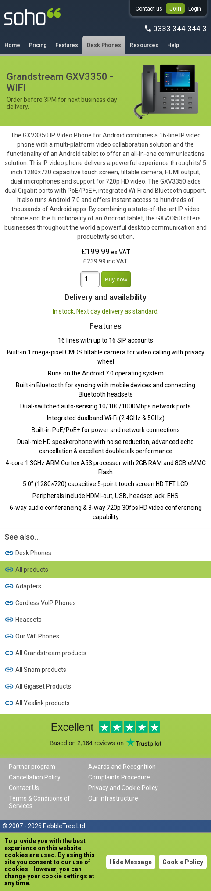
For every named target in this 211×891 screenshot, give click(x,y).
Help (173, 45)
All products (26, 569)
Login (194, 9)
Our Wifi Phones (31, 636)
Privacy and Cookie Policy (123, 787)
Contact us (149, 9)
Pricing (37, 45)
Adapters (22, 586)
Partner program (32, 766)
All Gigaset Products (37, 686)
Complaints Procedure (119, 777)
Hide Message (131, 862)
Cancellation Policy (35, 777)
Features (66, 45)
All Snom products (35, 670)
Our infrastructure (113, 798)
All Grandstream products (45, 653)
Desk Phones (104, 45)
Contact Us (24, 787)
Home (12, 45)
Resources (144, 45)
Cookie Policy (182, 862)
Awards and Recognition (122, 766)
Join (175, 8)
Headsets (23, 619)
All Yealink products (37, 703)
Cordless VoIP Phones (40, 603)
